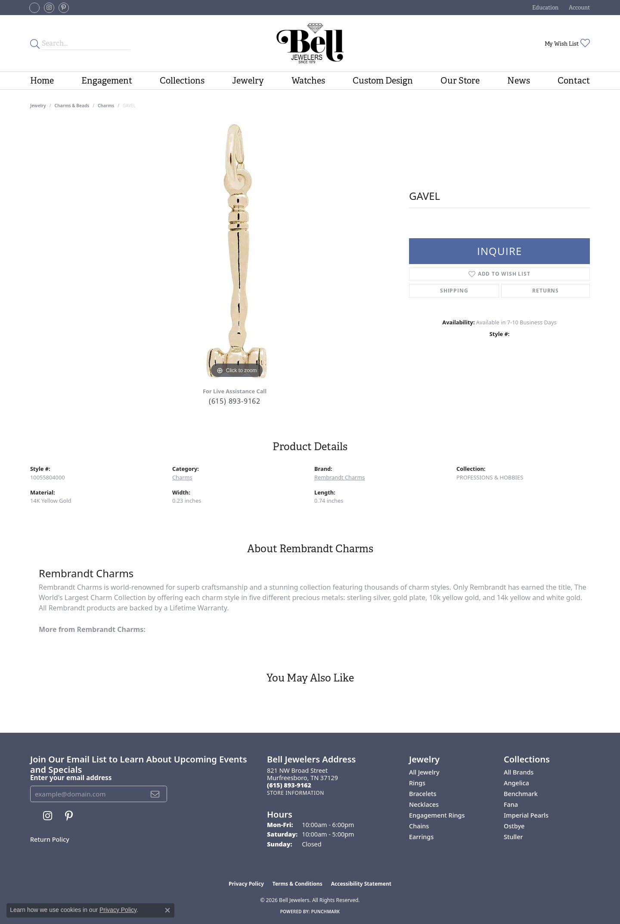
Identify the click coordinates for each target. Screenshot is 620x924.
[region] (237, 251)
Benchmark (521, 794)
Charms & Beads (72, 106)
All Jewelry (424, 772)
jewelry (38, 106)
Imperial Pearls (526, 815)
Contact (574, 80)
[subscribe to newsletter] (155, 794)
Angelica (516, 783)
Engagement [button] (106, 80)
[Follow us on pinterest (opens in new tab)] (64, 8)
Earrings (421, 837)
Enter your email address (71, 777)
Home (42, 80)
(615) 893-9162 (234, 401)
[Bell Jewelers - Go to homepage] (310, 43)
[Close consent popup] (167, 910)
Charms (106, 106)
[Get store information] (295, 792)
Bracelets (422, 794)
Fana (511, 804)
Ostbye (514, 826)
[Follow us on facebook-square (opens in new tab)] (34, 8)
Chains (419, 826)
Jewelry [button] (248, 80)
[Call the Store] (289, 785)
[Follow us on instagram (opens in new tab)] (49, 8)
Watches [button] (308, 80)
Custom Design (383, 80)
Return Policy (49, 839)
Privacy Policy (246, 883)
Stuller (513, 837)
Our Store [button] (460, 80)
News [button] (518, 80)
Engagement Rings (437, 815)
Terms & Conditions (297, 883)
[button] (544, 7)
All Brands (518, 772)
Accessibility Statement (361, 883)
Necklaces (424, 804)
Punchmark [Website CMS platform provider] (325, 911)
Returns (545, 290)
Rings (417, 783)
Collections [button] (182, 80)
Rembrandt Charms (339, 477)
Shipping (454, 290)
